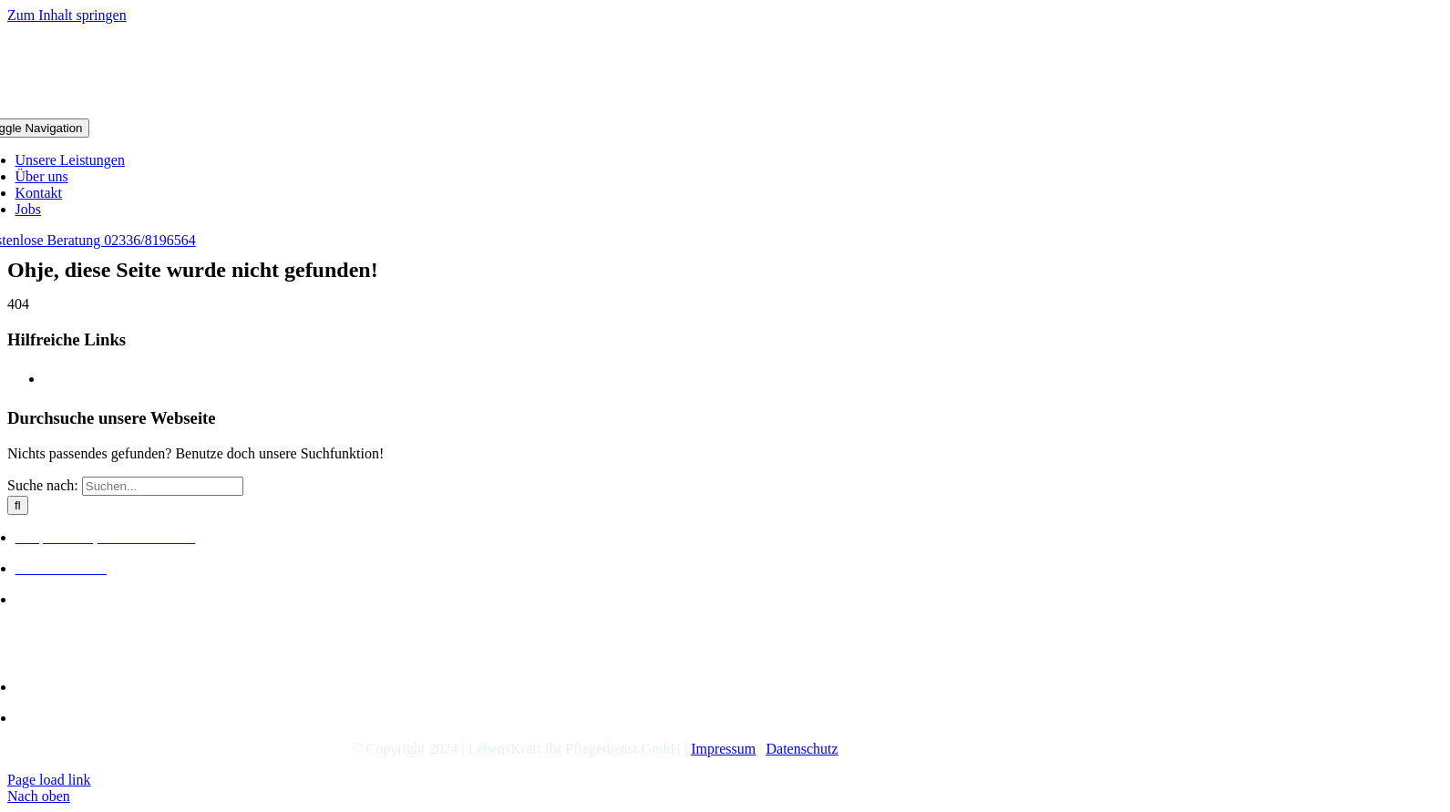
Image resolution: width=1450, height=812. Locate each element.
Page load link (49, 779)
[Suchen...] (162, 486)
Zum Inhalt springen (67, 15)
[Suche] (17, 505)
